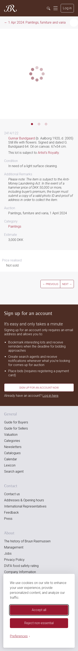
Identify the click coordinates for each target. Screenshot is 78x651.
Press (8, 519)
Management (13, 547)
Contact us (12, 494)
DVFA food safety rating (21, 566)
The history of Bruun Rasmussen (27, 541)
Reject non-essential (39, 623)
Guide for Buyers (16, 422)
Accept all (39, 610)
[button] (74, 22)
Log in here (50, 396)
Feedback (11, 512)
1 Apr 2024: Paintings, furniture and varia (37, 22)
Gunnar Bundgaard (21, 138)
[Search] (48, 8)
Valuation (11, 435)
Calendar (10, 459)
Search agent (14, 471)
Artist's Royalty (48, 153)
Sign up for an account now (39, 387)
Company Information (20, 572)
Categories (12, 441)
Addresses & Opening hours (24, 500)
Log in (67, 8)
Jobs (8, 553)
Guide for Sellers (16, 428)
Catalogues (12, 453)
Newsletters (12, 447)
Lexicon (9, 465)
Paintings (14, 226)
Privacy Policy (14, 560)
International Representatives (25, 506)
